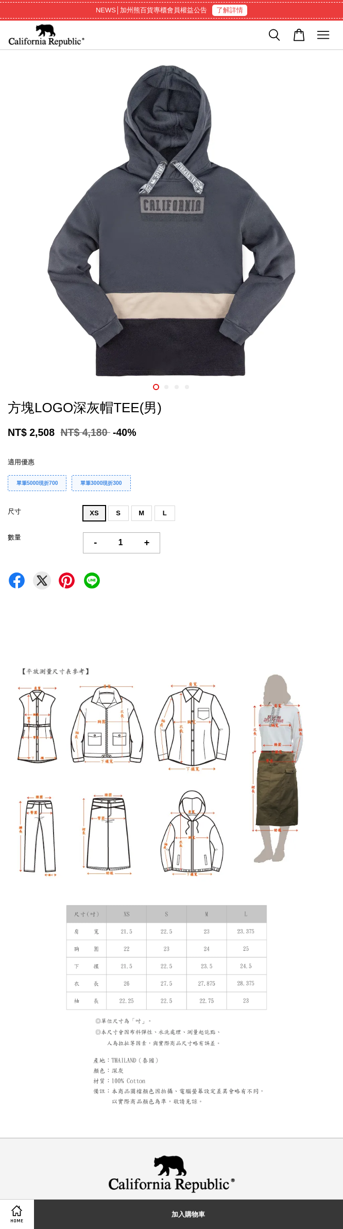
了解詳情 (229, 10)
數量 (14, 537)
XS (94, 513)
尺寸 (14, 511)
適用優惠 (21, 462)
